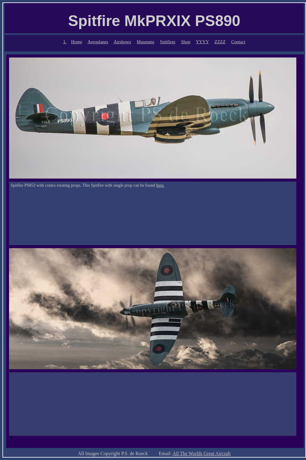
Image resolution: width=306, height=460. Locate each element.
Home (76, 41)
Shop (185, 41)
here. (160, 185)
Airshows (122, 41)
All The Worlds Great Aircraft (202, 453)
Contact (238, 41)
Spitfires (167, 41)
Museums (145, 41)
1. (65, 41)
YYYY (202, 41)
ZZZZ (220, 41)
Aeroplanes (98, 41)
